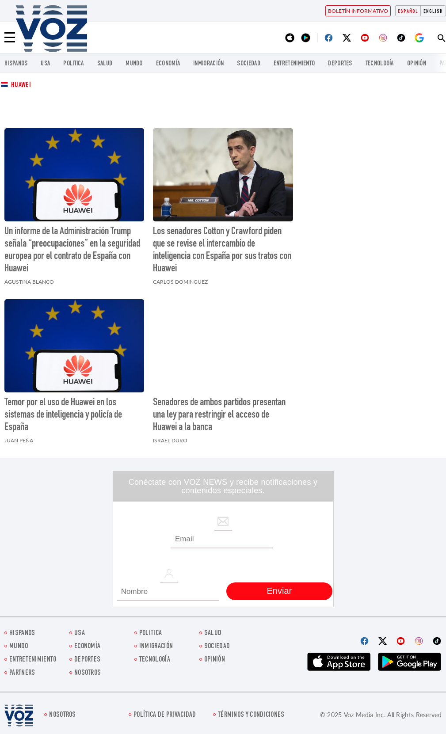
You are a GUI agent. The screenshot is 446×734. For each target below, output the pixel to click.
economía (168, 64)
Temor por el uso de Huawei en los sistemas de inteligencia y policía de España (63, 415)
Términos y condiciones (251, 715)
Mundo (134, 64)
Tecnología (380, 64)
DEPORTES (340, 64)
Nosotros (87, 673)
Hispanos (15, 64)
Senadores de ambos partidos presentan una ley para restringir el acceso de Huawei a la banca (219, 415)
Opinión (416, 64)
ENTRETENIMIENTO (294, 64)
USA (45, 64)
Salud (105, 64)
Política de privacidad (164, 715)
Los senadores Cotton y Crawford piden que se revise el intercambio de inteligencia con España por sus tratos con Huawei (222, 250)
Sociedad (248, 64)
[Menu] (9, 37)
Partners (22, 673)
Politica (73, 64)
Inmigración (208, 64)
